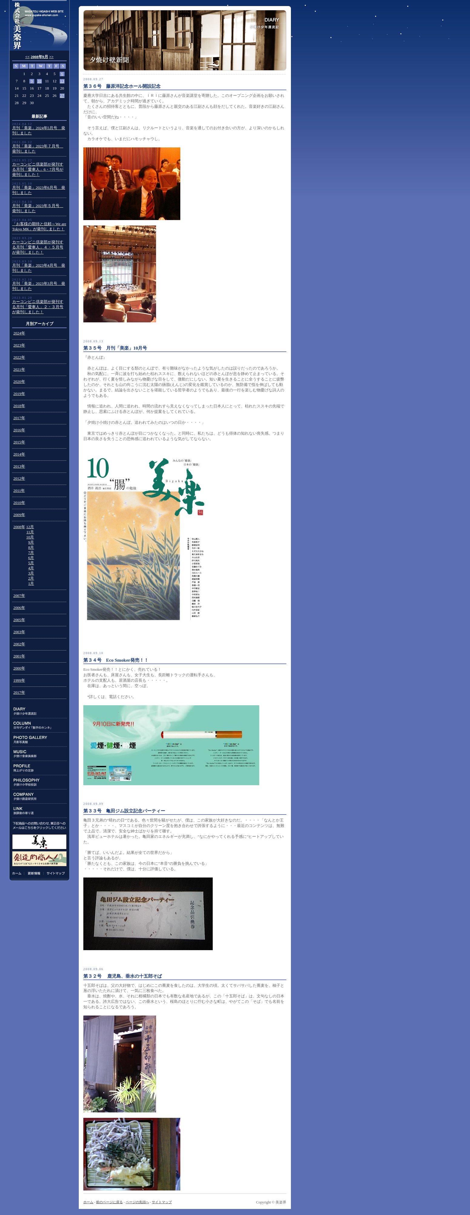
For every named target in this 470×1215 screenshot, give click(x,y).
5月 (31, 563)
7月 (31, 553)
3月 (31, 573)
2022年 (19, 357)
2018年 (19, 406)
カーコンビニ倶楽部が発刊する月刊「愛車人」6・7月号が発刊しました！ (37, 169)
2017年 (19, 418)
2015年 (19, 442)
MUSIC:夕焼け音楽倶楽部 (39, 754)
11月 (30, 532)
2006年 (19, 608)
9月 (31, 542)
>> (51, 57)
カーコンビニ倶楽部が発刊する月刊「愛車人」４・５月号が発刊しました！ (37, 247)
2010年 (19, 503)
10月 (30, 537)
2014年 (19, 454)
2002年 (19, 644)
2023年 (19, 345)
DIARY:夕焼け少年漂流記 (39, 711)
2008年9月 (39, 57)
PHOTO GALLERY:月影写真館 (39, 740)
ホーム (18, 873)
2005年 (19, 620)
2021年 (19, 369)
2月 (31, 578)
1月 (31, 583)
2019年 (19, 394)
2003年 (19, 632)
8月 (31, 547)
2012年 (19, 478)
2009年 (19, 515)
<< (27, 57)
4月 (31, 568)
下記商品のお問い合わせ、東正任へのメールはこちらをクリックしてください (39, 825)
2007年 (19, 596)
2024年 (19, 333)
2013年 (19, 466)
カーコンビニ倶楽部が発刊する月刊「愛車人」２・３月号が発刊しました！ (37, 307)
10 (40, 81)
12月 (30, 527)
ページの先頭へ (137, 1202)
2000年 (19, 668)
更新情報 (34, 873)
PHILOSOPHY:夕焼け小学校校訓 (39, 782)
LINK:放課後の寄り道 (39, 811)
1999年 (19, 680)
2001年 (19, 656)
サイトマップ (55, 873)
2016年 (19, 430)
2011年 (19, 491)
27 (62, 96)
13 (62, 81)
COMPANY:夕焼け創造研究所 (39, 796)
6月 (31, 558)
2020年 (19, 382)
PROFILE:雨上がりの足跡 (39, 768)
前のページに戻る (109, 1202)
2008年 (19, 527)
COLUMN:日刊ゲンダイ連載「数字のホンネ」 (39, 725)
